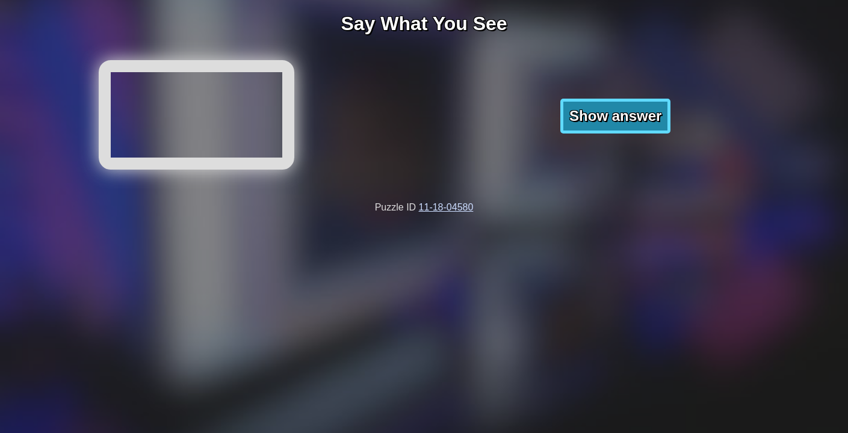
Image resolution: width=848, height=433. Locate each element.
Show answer (615, 116)
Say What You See (424, 23)
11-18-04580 (446, 207)
